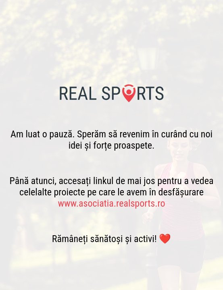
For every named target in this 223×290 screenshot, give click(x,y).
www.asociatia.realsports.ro (111, 203)
